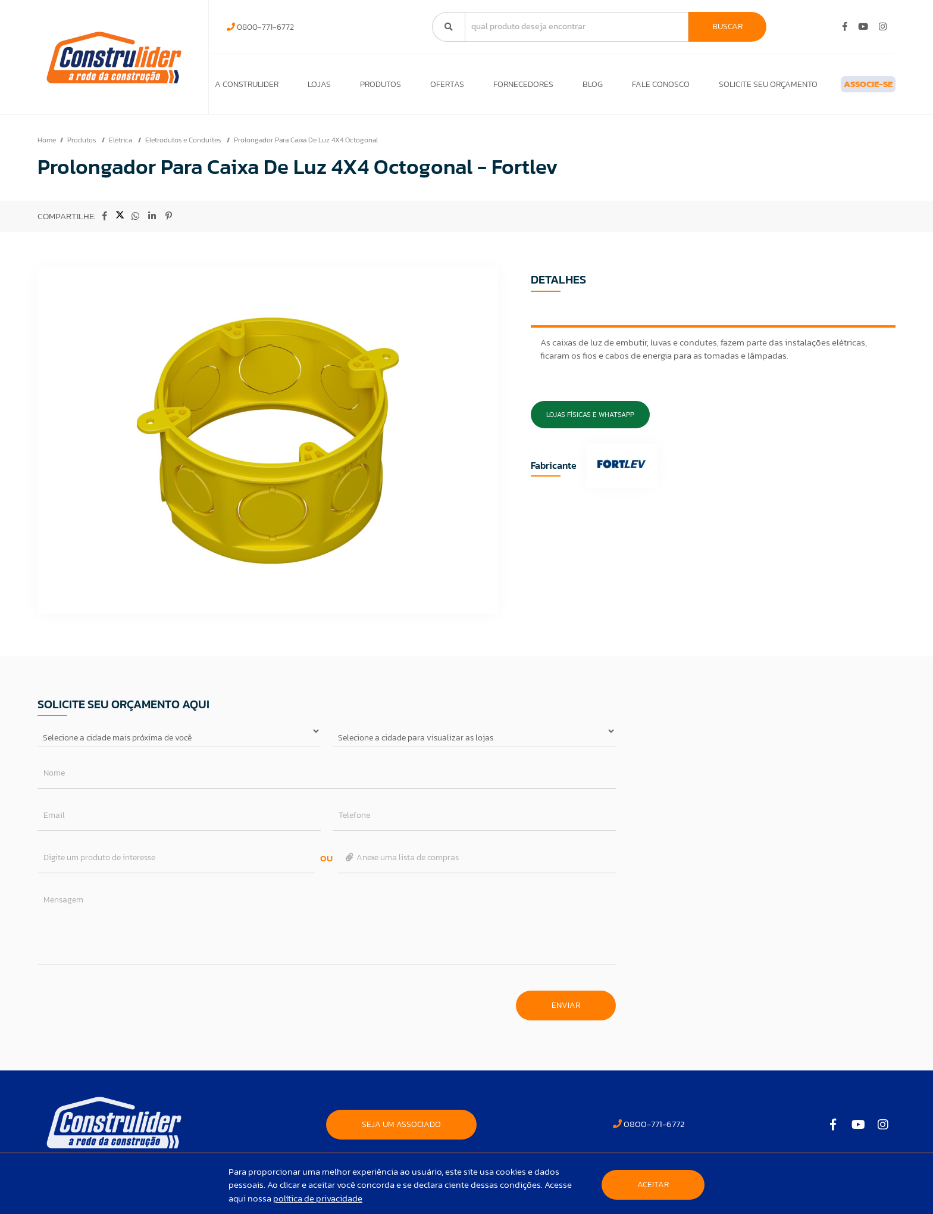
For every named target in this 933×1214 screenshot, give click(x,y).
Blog (568, 87)
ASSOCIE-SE (849, 87)
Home (46, 146)
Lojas (314, 87)
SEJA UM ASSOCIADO (401, 1130)
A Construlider (246, 87)
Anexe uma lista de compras (401, 863)
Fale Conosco (631, 87)
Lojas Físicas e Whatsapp (590, 420)
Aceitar (653, 1184)
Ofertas (433, 87)
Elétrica (121, 146)
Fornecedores (504, 87)
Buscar (727, 26)
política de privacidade (317, 1198)
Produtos (371, 87)
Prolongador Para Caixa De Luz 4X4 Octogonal (306, 146)
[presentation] (127, 1005)
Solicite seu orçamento (734, 87)
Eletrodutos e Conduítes (184, 146)
